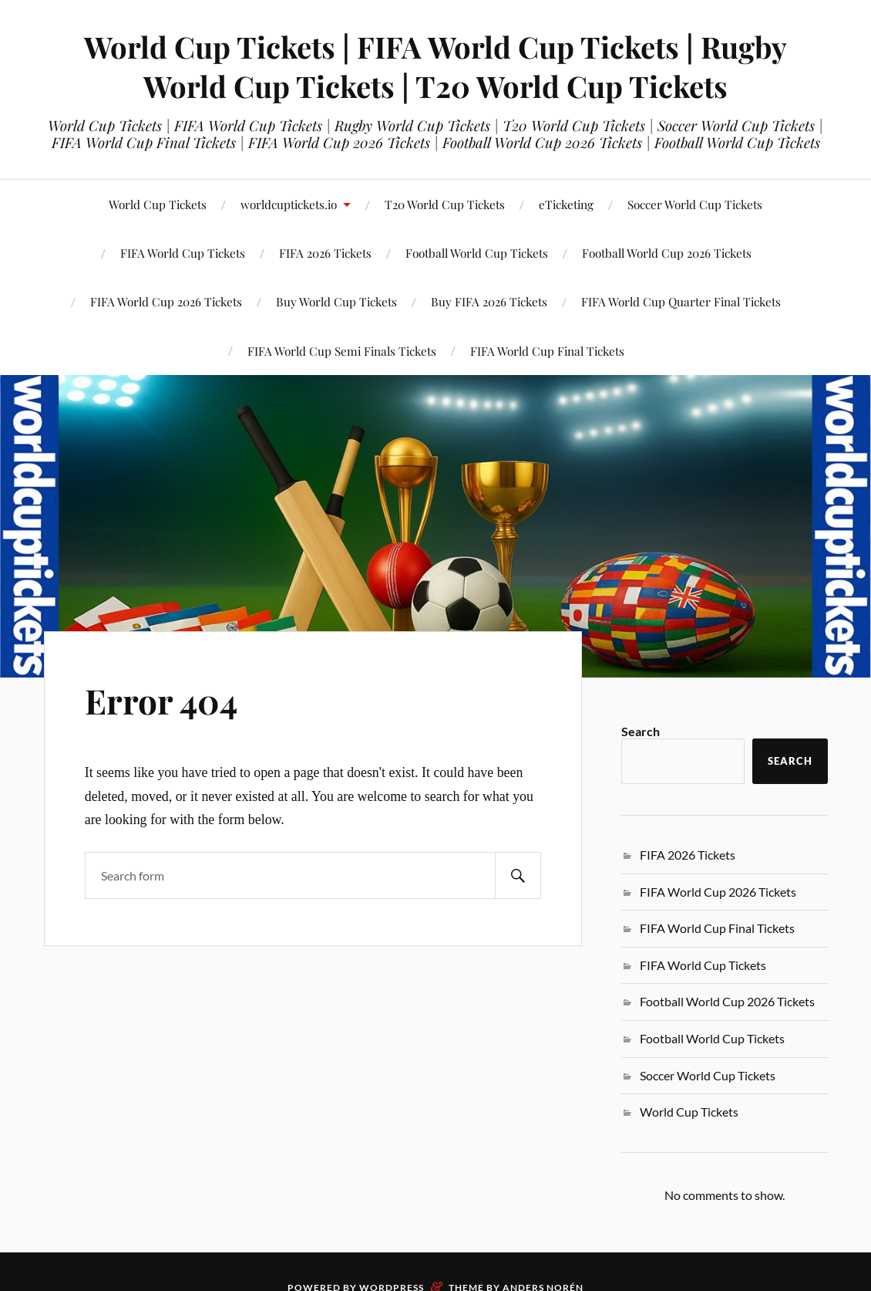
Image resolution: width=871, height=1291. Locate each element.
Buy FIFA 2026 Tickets (489, 301)
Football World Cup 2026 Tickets (667, 253)
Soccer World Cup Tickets (694, 204)
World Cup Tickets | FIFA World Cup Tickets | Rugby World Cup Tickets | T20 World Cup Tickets (435, 66)
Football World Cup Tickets (476, 253)
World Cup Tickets (158, 204)
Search (640, 731)
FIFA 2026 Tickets (687, 854)
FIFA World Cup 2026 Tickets (718, 891)
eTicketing (566, 204)
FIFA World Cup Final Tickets (547, 351)
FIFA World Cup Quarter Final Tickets (681, 301)
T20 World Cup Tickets (445, 204)
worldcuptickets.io (288, 204)
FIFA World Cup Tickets (703, 965)
